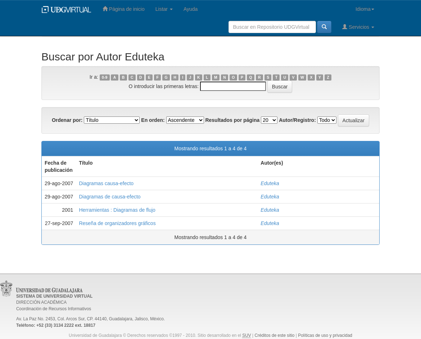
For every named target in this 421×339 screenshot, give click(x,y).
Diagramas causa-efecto (106, 183)
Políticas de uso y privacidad (325, 335)
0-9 (104, 77)
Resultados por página (232, 120)
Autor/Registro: (297, 120)
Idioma (365, 9)
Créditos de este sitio (274, 335)
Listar (164, 9)
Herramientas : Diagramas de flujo (117, 210)
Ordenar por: (67, 120)
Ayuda (191, 9)
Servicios (358, 27)
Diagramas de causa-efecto (109, 197)
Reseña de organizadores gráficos (117, 223)
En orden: (152, 120)
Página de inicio (124, 9)
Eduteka (270, 183)
